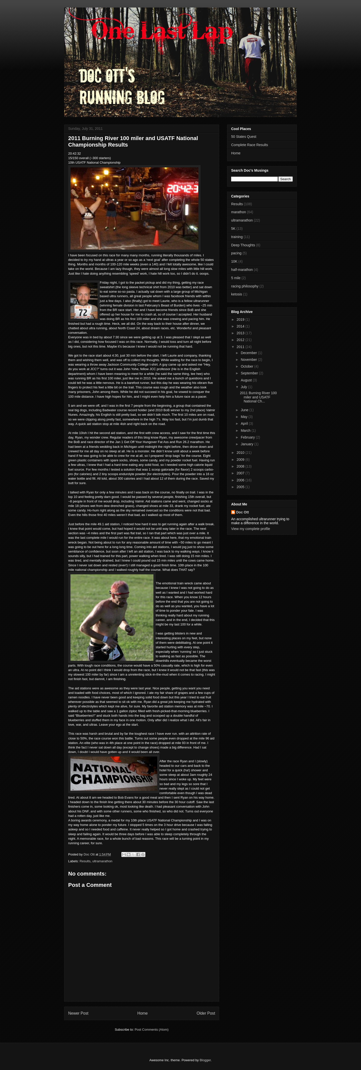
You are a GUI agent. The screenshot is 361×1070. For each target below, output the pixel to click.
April (245, 423)
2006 (241, 480)
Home (142, 1013)
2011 (241, 347)
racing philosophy (244, 286)
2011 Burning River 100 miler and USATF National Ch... (258, 397)
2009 (241, 460)
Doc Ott (242, 512)
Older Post (206, 1013)
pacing (236, 253)
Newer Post (78, 1013)
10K (234, 261)
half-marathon (242, 270)
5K (233, 229)
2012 (241, 340)
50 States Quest (243, 137)
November (249, 360)
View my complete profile (250, 529)
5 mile (235, 278)
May (244, 417)
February (248, 437)
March (246, 431)
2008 (241, 466)
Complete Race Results (249, 145)
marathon (238, 212)
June (245, 410)
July (244, 387)
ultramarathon (102, 861)
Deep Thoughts (243, 245)
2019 (241, 319)
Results (85, 861)
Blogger (205, 1060)
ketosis (236, 294)
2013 (241, 333)
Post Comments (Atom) (151, 1029)
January (247, 444)
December (249, 353)
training (237, 237)
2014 (241, 326)
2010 (241, 453)
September (250, 373)
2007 (241, 473)
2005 (241, 487)
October (247, 366)
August (246, 380)
